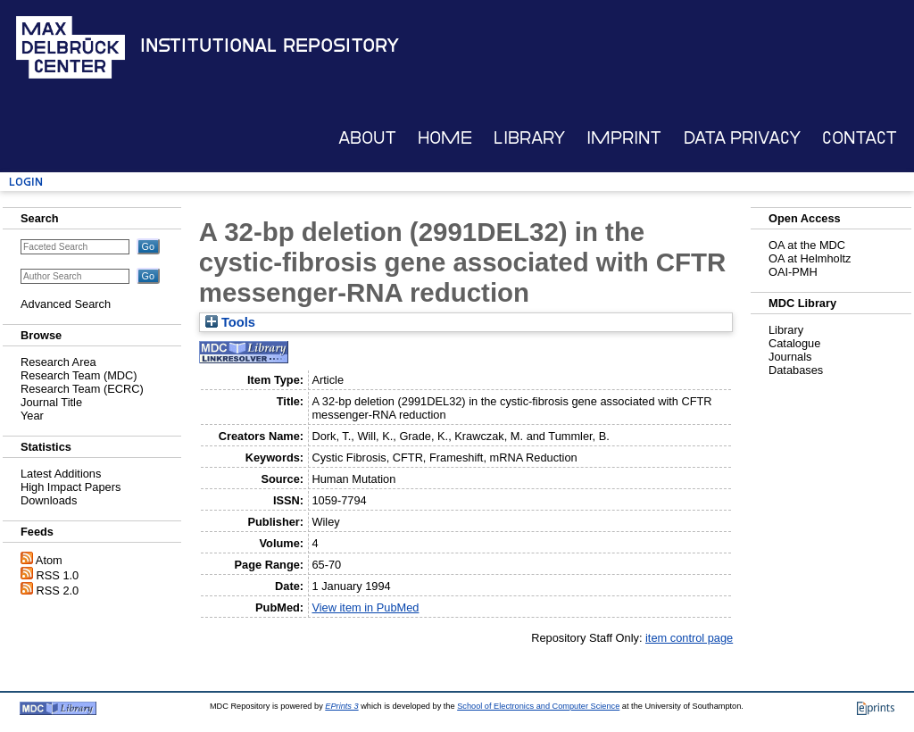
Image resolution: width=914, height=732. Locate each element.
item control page (689, 638)
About (367, 137)
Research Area (58, 362)
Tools (230, 322)
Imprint (623, 137)
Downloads (49, 500)
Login (26, 181)
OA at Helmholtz (810, 258)
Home (445, 137)
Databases (796, 370)
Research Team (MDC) (79, 375)
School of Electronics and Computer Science (538, 706)
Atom (49, 560)
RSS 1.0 (58, 575)
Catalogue (794, 343)
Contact (859, 137)
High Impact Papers (70, 487)
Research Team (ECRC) (82, 388)
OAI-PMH (793, 272)
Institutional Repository (269, 45)
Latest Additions (61, 473)
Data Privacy (742, 137)
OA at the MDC (807, 245)
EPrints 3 (341, 706)
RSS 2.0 (58, 590)
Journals (790, 356)
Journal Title (51, 402)
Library (529, 137)
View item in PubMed (365, 607)
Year (32, 415)
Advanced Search (66, 304)
